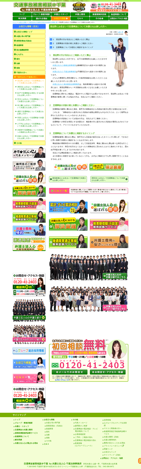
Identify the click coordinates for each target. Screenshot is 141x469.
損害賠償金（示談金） (55, 426)
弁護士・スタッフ (22, 426)
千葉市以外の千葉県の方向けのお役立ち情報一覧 (42, 22)
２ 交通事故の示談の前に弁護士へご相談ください (71, 43)
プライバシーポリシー (114, 446)
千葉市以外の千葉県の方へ (26, 77)
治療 (18, 63)
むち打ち (19, 54)
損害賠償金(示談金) (24, 41)
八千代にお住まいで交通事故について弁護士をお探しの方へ (30, 125)
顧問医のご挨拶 (81, 426)
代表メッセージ (81, 423)
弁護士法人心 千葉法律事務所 (64, 72)
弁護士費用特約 (110, 440)
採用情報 (107, 420)
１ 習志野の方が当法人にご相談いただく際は (70, 39)
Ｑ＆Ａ (46, 444)
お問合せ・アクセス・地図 (112, 458)
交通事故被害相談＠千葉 (70, 465)
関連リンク (108, 449)
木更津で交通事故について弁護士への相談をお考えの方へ (30, 131)
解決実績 (18, 440)
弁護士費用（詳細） (112, 437)
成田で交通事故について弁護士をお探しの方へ (30, 113)
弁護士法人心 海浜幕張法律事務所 (66, 84)
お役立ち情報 (22, 22)
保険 (18, 68)
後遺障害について (22, 436)
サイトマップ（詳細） (113, 455)
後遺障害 (19, 45)
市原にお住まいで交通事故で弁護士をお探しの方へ (30, 119)
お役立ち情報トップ (24, 32)
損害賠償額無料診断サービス (26, 433)
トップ (15, 22)
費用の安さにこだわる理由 (114, 443)
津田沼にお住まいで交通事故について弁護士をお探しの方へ (30, 88)
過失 (18, 59)
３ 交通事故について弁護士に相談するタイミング (71, 47)
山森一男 (120, 32)
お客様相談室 (80, 434)
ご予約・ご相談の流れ (84, 437)
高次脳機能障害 (22, 50)
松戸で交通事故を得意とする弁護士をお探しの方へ (30, 94)
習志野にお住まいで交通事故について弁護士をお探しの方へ (30, 82)
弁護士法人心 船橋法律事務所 (64, 65)
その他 (19, 143)
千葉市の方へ (21, 73)
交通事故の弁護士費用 (23, 430)
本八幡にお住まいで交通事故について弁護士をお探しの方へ (30, 106)
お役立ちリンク (110, 452)
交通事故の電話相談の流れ (85, 440)
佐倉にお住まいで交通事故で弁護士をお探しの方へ (30, 137)
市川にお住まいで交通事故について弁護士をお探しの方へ (30, 100)
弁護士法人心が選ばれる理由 (26, 443)
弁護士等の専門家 (23, 36)
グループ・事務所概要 (23, 423)
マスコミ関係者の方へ (113, 428)
